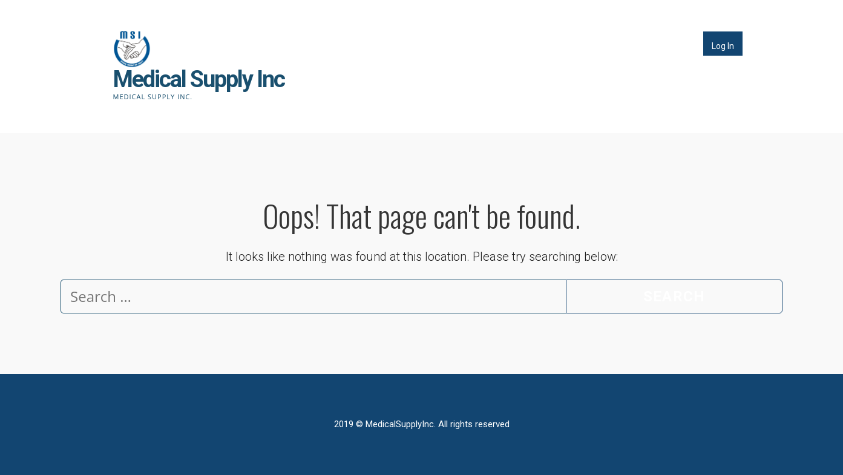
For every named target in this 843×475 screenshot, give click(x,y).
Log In (722, 46)
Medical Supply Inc (198, 79)
